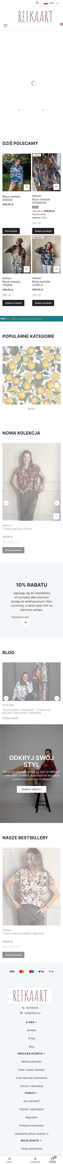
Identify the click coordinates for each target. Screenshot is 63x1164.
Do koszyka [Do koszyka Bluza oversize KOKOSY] (11, 231)
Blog (31, 1046)
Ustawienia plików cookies (30, 1133)
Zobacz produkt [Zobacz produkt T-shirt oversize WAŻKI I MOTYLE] (13, 954)
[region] (31, 318)
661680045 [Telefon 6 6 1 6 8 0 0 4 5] (32, 1007)
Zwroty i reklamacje (31, 1086)
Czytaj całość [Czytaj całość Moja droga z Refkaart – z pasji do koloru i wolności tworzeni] (10, 717)
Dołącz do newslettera (25, 622)
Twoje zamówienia (31, 1148)
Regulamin (32, 1117)
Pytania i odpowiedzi (31, 1109)
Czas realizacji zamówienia (31, 1077)
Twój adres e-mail (20, 617)
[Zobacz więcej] (31, 789)
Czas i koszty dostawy (31, 1069)
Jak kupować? (31, 1101)
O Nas (31, 1038)
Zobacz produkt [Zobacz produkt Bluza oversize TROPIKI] (13, 303)
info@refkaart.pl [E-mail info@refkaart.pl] (32, 1013)
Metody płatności (31, 1061)
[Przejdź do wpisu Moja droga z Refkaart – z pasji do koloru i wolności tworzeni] (31, 681)
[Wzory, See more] (31, 378)
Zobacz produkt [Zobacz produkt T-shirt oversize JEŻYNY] (13, 550)
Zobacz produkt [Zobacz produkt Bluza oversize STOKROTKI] (43, 231)
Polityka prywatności (31, 1125)
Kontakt (31, 1030)
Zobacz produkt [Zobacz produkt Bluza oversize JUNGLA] (43, 303)
